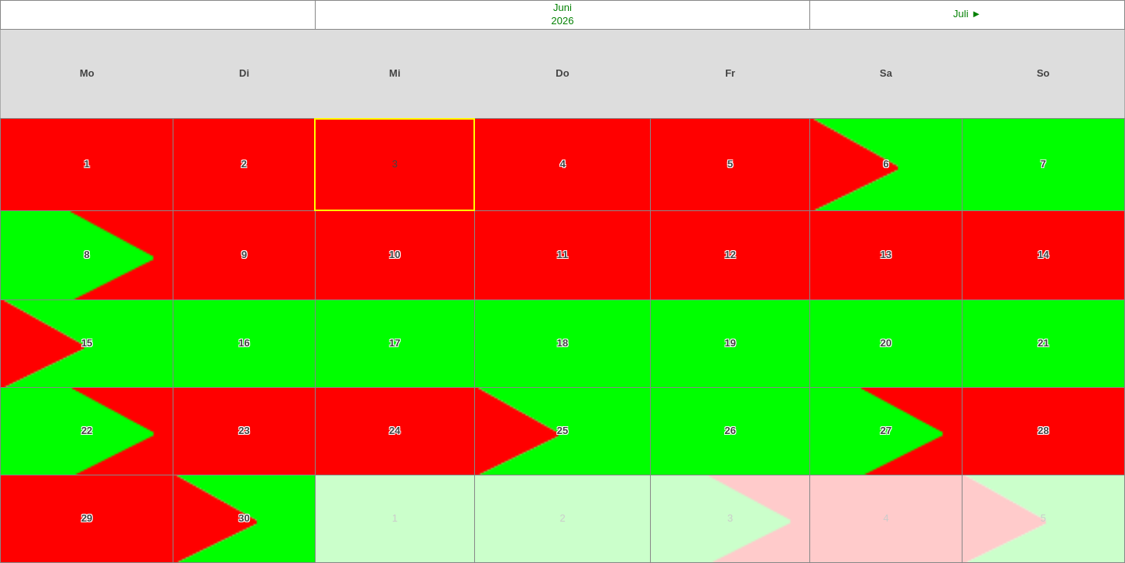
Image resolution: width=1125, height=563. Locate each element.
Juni (562, 7)
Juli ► (967, 14)
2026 (563, 21)
